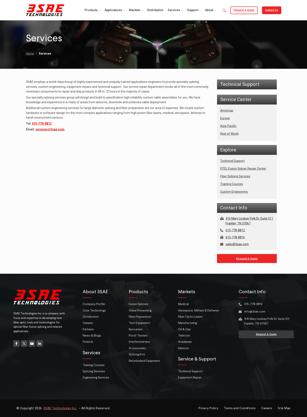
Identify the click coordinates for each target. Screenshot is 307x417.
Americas (226, 110)
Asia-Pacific (228, 126)
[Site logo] (45, 10)
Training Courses (231, 184)
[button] (224, 11)
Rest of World (229, 133)
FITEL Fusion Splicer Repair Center (243, 168)
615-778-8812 (42, 123)
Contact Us (271, 10)
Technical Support (232, 161)
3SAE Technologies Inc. (60, 408)
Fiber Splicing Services (235, 176)
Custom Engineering (234, 191)
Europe (225, 118)
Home (30, 53)
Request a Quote (244, 10)
